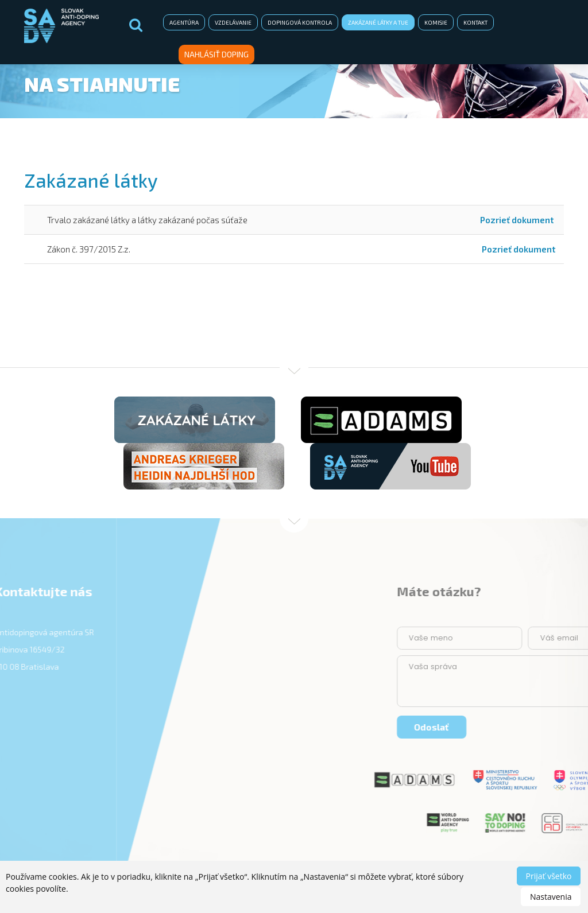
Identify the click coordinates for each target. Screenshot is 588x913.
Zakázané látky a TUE (378, 22)
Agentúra (184, 22)
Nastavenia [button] (551, 896)
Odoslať (545, 726)
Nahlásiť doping (216, 54)
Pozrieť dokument (517, 220)
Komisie (435, 22)
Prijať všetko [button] (549, 876)
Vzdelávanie (233, 22)
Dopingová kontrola (300, 22)
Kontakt (475, 22)
